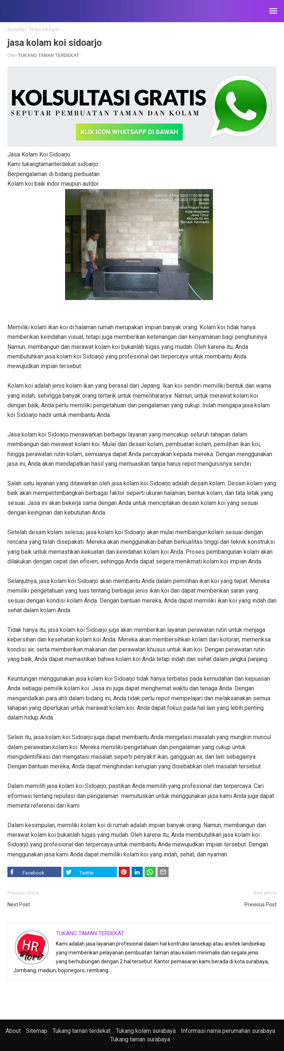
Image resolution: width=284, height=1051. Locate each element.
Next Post (18, 904)
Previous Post (260, 904)
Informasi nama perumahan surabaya (228, 1030)
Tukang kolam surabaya (146, 1030)
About (13, 1030)
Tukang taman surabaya (140, 1039)
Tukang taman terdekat (82, 1030)
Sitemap (36, 1030)
